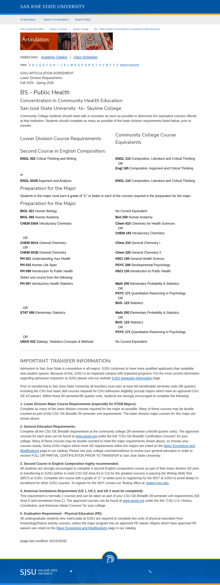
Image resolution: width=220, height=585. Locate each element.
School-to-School (58, 29)
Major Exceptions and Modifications (81, 528)
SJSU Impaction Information (132, 378)
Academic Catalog (54, 57)
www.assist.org (86, 436)
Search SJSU (83, 19)
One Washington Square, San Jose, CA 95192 (108, 571)
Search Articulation (56, 19)
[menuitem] (29, 19)
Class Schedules (85, 57)
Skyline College (81, 29)
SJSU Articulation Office (32, 29)
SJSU (52, 6)
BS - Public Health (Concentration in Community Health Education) (127, 29)
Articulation (28, 19)
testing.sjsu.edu (157, 483)
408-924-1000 (164, 571)
